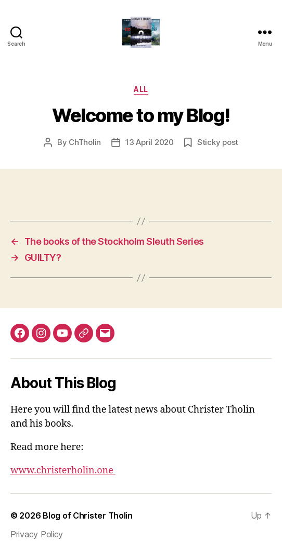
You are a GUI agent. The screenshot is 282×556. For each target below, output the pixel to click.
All (141, 89)
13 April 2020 (149, 142)
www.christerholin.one (63, 470)
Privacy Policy (36, 534)
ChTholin (85, 142)
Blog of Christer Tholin (88, 515)
